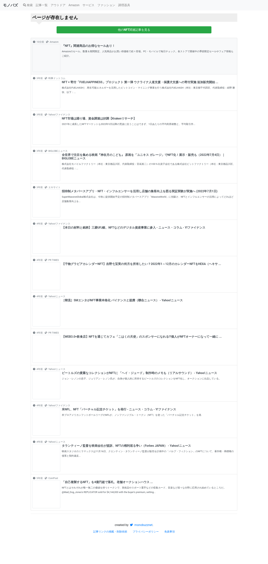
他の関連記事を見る (134, 30)
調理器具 (124, 5)
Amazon (73, 5)
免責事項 (169, 531)
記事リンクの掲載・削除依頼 (110, 531)
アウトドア (58, 5)
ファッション (106, 5)
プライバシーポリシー (146, 531)
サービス (88, 5)
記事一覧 (42, 5)
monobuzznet (141, 525)
